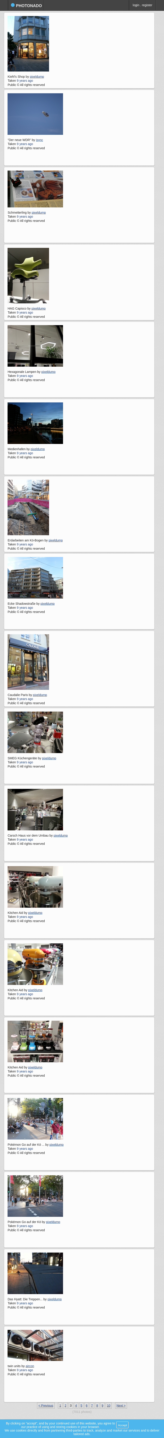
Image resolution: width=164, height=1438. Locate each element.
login (136, 5)
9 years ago (25, 80)
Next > (121, 1405)
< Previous (45, 1405)
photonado (26, 5)
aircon (30, 1366)
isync (39, 140)
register (147, 5)
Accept (122, 1425)
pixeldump (37, 76)
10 (109, 1405)
